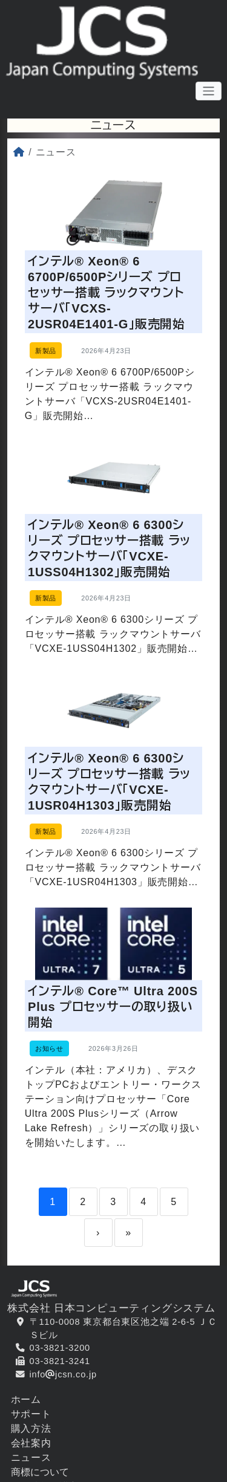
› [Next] (98, 1242)
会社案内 (31, 1453)
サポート (31, 1424)
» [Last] (128, 1242)
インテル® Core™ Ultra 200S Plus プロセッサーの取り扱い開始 (113, 1014)
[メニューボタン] (209, 91)
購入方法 (31, 1438)
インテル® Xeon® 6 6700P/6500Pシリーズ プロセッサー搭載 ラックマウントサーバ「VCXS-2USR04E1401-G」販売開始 (107, 293)
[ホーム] (19, 152)
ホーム (26, 1409)
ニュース (31, 1467)
